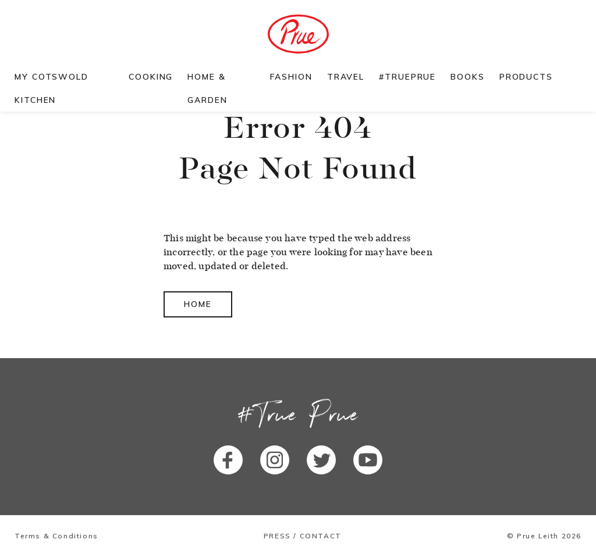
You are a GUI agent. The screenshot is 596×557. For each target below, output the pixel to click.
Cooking (151, 77)
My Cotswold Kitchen (51, 88)
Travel (345, 77)
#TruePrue (407, 77)
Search (574, 77)
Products (526, 77)
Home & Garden (207, 88)
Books (467, 77)
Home (198, 304)
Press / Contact (303, 536)
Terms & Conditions (56, 536)
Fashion (291, 77)
